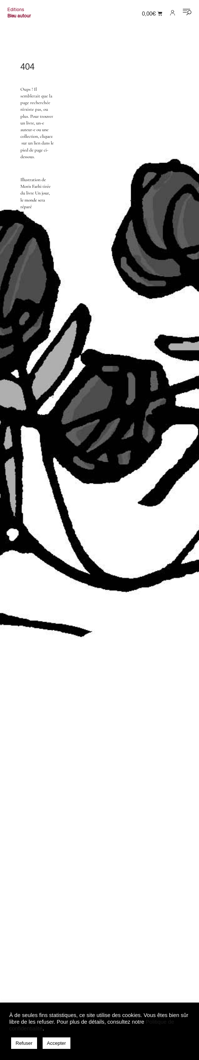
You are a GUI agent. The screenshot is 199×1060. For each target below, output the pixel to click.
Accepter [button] (56, 1043)
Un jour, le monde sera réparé (35, 199)
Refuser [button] (24, 1043)
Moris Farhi (31, 186)
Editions (15, 9)
